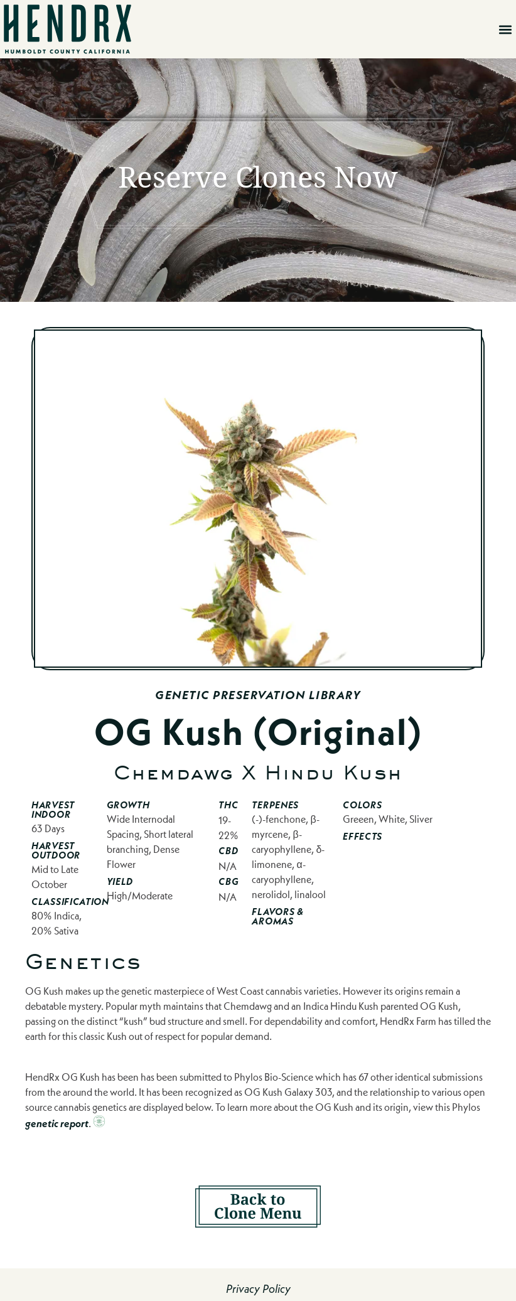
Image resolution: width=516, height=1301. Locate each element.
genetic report (57, 1123)
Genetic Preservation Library (258, 695)
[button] (505, 29)
